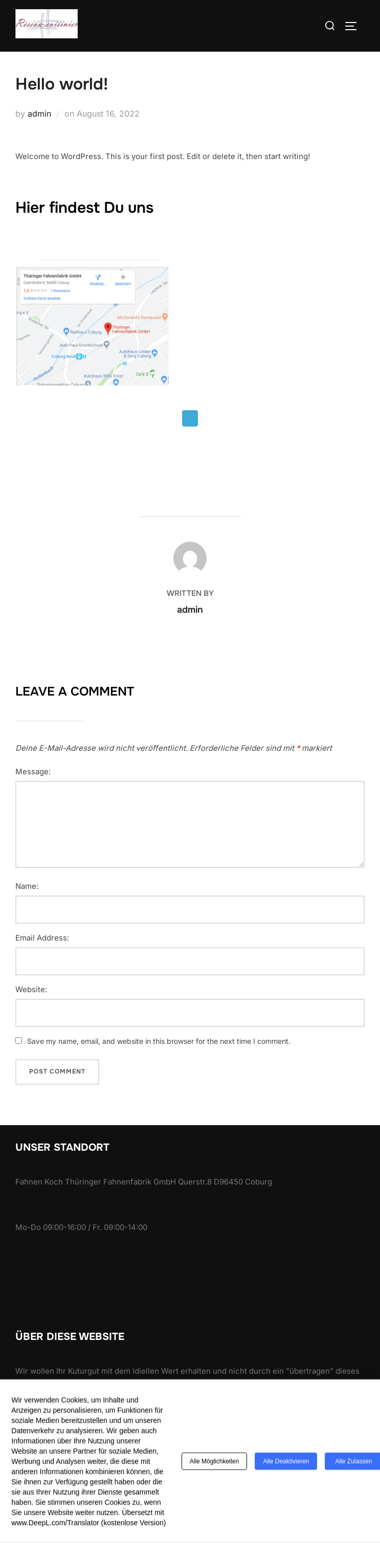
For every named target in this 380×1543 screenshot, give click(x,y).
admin (39, 113)
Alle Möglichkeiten (214, 1463)
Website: (31, 989)
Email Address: (42, 938)
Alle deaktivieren (286, 1463)
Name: (26, 886)
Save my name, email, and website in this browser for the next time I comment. (158, 1041)
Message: (33, 771)
